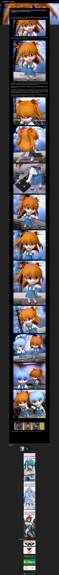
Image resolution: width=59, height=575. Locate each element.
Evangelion (21, 431)
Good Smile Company (27, 431)
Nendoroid (32, 431)
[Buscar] (57, 2)
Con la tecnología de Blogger (29, 573)
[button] (11, 14)
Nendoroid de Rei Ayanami (32, 95)
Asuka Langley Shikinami (14, 431)
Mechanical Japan (9, 1)
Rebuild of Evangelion (38, 431)
